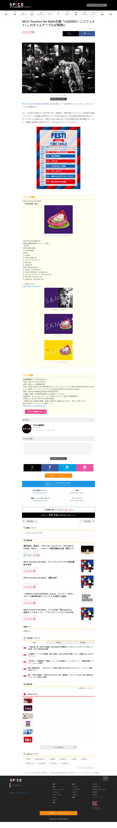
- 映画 (53, 802)
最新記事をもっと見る (86, 688)
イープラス (26, 772)
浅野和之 (83, 759)
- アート (54, 797)
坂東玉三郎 (29, 763)
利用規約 (94, 794)
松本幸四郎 (41, 763)
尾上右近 (53, 763)
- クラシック (55, 792)
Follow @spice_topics (40, 493)
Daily (34, 642)
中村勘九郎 (64, 763)
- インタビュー (76, 789)
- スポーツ (55, 800)
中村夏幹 (62, 759)
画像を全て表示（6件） (58, 99)
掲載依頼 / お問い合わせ (99, 789)
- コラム (74, 794)
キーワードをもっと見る (85, 768)
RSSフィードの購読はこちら (59, 475)
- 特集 (73, 797)
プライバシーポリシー (98, 797)
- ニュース (74, 786)
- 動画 (73, 784)
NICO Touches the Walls (31, 104)
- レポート (74, 792)
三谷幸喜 (73, 759)
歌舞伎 (28, 759)
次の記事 (89, 521)
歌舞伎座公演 (39, 759)
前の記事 (28, 521)
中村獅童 (51, 759)
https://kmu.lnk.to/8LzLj (31, 286)
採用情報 (94, 792)
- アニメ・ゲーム (56, 794)
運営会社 (94, 784)
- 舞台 (53, 786)
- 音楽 (53, 784)
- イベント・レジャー (58, 789)
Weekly (58, 642)
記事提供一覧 (96, 786)
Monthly (82, 642)
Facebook (16, 785)
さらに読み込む (64, 747)
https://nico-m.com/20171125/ (34, 406)
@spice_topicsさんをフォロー (20, 793)
